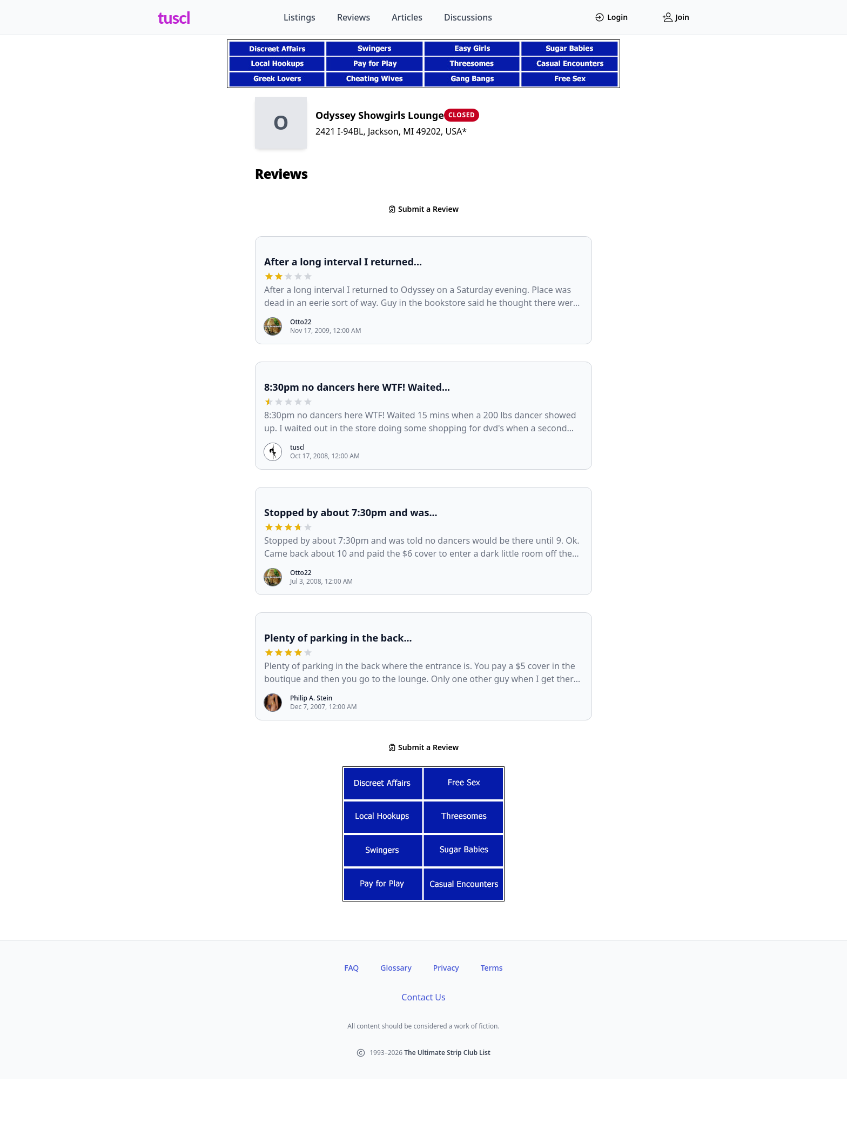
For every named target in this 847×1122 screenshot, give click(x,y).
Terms (492, 968)
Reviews (353, 17)
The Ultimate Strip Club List (447, 1052)
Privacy (446, 968)
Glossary (395, 968)
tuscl (174, 17)
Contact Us (423, 997)
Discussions (468, 17)
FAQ (351, 968)
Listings (299, 17)
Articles (407, 17)
